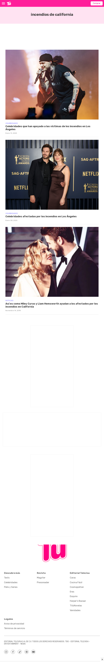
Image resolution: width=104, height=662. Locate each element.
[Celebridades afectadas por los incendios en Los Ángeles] (52, 175)
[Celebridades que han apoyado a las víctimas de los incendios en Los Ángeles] (52, 85)
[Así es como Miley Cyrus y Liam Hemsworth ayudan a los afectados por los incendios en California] (52, 262)
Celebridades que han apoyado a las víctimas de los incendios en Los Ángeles (47, 128)
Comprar (96, 3)
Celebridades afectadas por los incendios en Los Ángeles (41, 216)
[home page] (9, 3)
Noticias (9, 300)
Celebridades (11, 123)
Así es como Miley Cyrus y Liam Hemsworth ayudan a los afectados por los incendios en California (51, 305)
